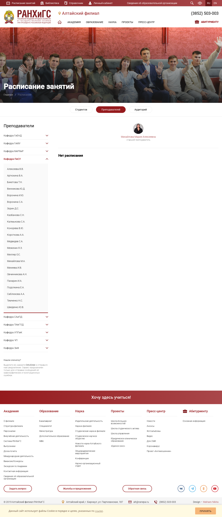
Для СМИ (151, 441)
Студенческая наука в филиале (90, 431)
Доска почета (10, 451)
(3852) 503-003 (205, 13)
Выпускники (9, 446)
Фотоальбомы (154, 431)
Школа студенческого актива (125, 428)
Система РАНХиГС (12, 441)
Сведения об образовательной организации (152, 3)
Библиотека (52, 3)
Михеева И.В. (14, 267)
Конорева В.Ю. (15, 228)
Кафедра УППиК (13, 332)
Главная (8, 94)
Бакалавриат (45, 421)
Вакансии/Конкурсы (13, 461)
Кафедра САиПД (13, 316)
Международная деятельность (18, 456)
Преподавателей (110, 109)
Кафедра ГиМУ (12, 143)
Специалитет (45, 426)
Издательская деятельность (89, 421)
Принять (205, 511)
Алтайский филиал (80, 13)
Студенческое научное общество (86, 437)
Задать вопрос (17, 488)
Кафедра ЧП (11, 340)
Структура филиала (13, 426)
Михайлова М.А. (16, 261)
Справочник (76, 3)
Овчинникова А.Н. (17, 274)
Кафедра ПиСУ (12, 159)
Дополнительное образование (54, 436)
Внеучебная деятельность (16, 436)
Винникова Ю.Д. (16, 188)
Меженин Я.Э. (14, 248)
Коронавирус (153, 446)
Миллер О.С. (13, 254)
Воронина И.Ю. (15, 195)
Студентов (81, 109)
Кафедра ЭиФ (11, 348)
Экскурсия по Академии (15, 466)
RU (208, 3)
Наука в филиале (83, 426)
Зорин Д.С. (13, 208)
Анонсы (150, 426)
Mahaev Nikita (211, 502)
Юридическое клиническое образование (124, 439)
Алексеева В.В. (15, 169)
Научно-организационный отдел (87, 464)
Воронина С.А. (15, 201)
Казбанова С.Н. (15, 215)
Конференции (82, 458)
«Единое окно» (118, 446)
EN (215, 3)
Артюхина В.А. (15, 175)
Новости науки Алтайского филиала (88, 444)
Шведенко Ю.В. (15, 307)
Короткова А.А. (15, 234)
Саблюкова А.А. (16, 294)
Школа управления (120, 433)
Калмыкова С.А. (16, 221)
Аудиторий (140, 109)
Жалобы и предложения (77, 488)
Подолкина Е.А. (15, 287)
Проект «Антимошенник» (159, 451)
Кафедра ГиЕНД (13, 135)
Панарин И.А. (14, 280)
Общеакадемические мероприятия (85, 452)
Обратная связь (137, 488)
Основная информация (194, 421)
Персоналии (9, 431)
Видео (150, 436)
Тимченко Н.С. (15, 300)
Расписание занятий (23, 3)
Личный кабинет (103, 3)
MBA (41, 441)
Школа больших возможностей (119, 422)
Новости (151, 421)
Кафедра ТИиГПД (14, 324)
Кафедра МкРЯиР (14, 151)
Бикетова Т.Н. (14, 182)
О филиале (9, 421)
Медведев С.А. (15, 241)
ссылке (99, 510)
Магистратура (46, 431)
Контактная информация (16, 471)
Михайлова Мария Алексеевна (138, 136)
